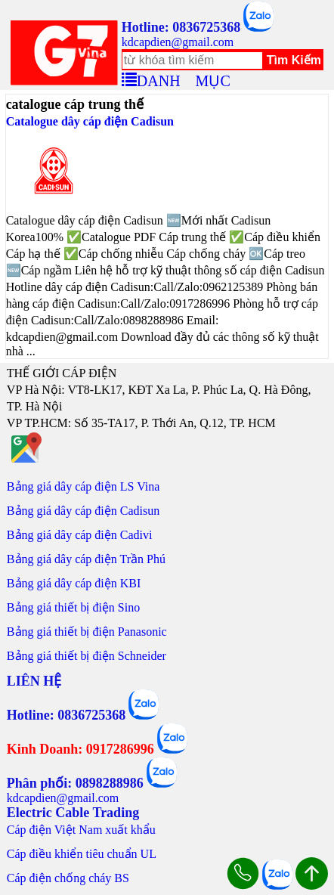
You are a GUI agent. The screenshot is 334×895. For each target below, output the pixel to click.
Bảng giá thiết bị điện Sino (73, 607)
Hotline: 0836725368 (181, 27)
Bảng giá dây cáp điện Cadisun (83, 510)
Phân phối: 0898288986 (75, 783)
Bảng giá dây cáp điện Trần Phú (86, 559)
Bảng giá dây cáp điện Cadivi (80, 534)
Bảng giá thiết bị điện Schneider (86, 655)
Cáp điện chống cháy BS (68, 878)
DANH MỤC (183, 78)
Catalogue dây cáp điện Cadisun (90, 121)
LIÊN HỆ (34, 681)
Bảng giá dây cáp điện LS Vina (83, 486)
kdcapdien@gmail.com (177, 42)
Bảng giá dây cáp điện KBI (74, 583)
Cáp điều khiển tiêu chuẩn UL (81, 853)
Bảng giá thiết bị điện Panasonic (87, 631)
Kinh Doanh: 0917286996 (80, 749)
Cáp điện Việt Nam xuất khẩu (81, 829)
